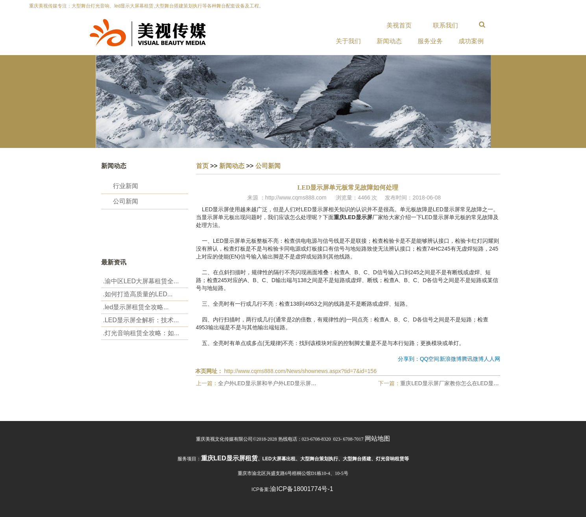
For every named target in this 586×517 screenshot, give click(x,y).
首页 (202, 165)
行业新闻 (125, 186)
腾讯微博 (473, 359)
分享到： (409, 359)
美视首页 (399, 25)
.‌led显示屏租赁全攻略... (136, 307)
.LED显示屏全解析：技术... (141, 320)
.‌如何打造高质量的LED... (138, 294)
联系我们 (445, 25)
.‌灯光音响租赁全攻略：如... (141, 333)
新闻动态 (231, 165)
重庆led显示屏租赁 (229, 458)
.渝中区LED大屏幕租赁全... (141, 281)
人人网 (492, 359)
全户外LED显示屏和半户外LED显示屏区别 (270, 383)
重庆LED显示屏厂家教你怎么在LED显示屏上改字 (460, 383)
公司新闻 (125, 201)
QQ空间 (430, 359)
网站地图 (377, 438)
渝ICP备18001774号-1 (301, 489)
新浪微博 (451, 359)
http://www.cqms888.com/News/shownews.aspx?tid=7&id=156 (300, 371)
